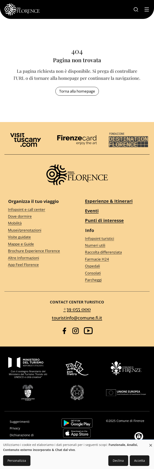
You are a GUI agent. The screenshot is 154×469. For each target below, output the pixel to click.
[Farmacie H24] (115, 259)
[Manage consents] (138, 436)
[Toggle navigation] (147, 9)
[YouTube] (88, 330)
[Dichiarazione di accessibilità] (29, 437)
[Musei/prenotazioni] (38, 230)
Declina (118, 460)
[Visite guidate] (38, 237)
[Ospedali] (115, 266)
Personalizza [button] (17, 460)
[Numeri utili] (115, 245)
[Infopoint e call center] (38, 209)
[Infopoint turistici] (115, 238)
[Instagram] (75, 331)
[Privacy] (29, 428)
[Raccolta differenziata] (115, 252)
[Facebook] (64, 331)
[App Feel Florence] (38, 264)
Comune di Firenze (130, 421)
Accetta (139, 460)
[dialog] (77, 454)
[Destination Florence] (128, 140)
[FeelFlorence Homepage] (22, 9)
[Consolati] (115, 273)
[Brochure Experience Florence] (38, 251)
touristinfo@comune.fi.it (77, 318)
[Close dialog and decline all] (150, 443)
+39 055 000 (77, 308)
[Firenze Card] (77, 140)
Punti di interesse (104, 220)
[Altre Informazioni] (38, 257)
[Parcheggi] (115, 280)
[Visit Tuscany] (25, 140)
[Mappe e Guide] (38, 244)
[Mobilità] (38, 223)
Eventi (92, 211)
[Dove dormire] (38, 216)
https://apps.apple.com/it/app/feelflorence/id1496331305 (77, 433)
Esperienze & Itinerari (109, 201)
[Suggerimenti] (29, 421)
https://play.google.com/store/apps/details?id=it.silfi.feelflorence (77, 423)
